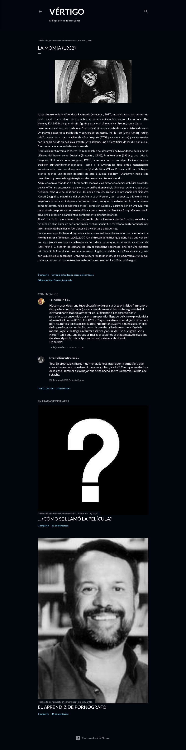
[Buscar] (146, 10)
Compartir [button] (43, 274)
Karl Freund (55, 280)
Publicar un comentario (54, 388)
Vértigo (66, 11)
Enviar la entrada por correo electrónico (73, 274)
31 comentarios (60, 525)
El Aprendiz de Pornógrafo (72, 707)
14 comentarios (60, 713)
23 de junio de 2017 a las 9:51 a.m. (66, 379)
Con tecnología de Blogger (93, 738)
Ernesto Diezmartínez (61, 357)
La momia (67, 280)
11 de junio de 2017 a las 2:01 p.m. (66, 347)
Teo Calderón (56, 299)
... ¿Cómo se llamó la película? (75, 518)
